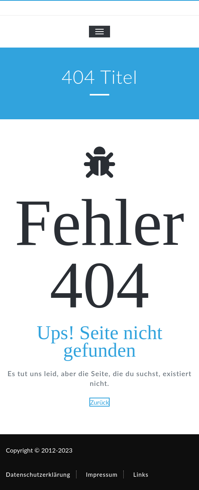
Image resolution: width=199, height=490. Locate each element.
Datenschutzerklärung (38, 474)
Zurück (99, 402)
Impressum (101, 474)
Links (140, 474)
